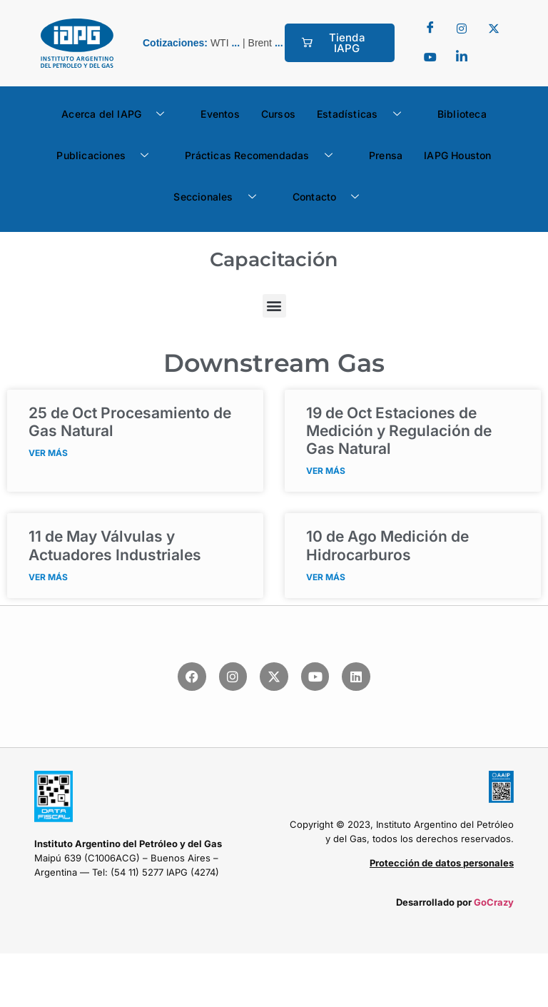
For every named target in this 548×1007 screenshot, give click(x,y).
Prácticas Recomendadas (264, 155)
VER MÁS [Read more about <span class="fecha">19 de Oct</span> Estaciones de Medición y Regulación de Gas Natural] (325, 470)
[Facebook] (430, 28)
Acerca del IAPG (118, 114)
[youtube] (430, 57)
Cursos (278, 114)
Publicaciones (107, 155)
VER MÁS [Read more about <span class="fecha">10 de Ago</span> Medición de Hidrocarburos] (325, 577)
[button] (274, 306)
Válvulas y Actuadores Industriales (115, 545)
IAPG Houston (457, 155)
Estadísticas (364, 114)
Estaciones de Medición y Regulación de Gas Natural (399, 430)
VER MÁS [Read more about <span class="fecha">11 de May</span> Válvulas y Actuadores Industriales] (48, 577)
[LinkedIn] (461, 57)
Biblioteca (462, 114)
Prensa (385, 155)
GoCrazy (494, 902)
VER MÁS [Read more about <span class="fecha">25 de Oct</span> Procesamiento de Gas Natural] (48, 452)
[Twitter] (461, 28)
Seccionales (219, 197)
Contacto (331, 197)
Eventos (220, 114)
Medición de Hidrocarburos (387, 545)
